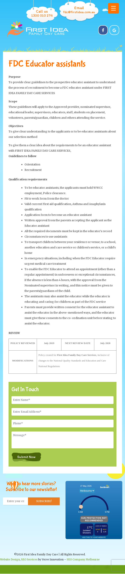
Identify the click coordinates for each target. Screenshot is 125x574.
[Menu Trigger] (113, 8)
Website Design (10, 559)
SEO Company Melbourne (83, 559)
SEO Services (29, 559)
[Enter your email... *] (15, 501)
